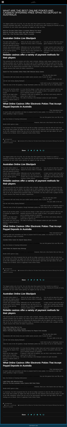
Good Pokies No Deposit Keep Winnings (14, 248)
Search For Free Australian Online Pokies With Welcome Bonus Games (23, 71)
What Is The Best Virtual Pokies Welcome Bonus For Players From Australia (25, 330)
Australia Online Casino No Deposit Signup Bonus (17, 240)
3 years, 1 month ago (11, 141)
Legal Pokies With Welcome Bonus (13, 381)
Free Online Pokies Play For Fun (12, 327)
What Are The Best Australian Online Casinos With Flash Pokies (21, 383)
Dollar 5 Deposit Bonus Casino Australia (14, 329)
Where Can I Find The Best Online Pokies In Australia (18, 34)
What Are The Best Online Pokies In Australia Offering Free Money (22, 30)
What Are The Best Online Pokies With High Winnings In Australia (22, 32)
